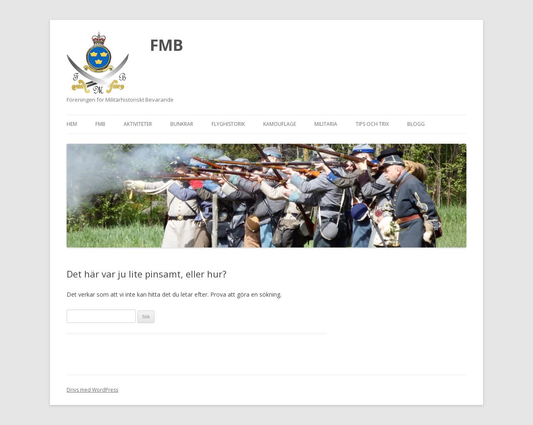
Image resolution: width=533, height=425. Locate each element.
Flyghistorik (228, 124)
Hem (72, 124)
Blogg (416, 124)
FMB (166, 44)
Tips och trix (372, 124)
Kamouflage (279, 124)
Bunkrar (181, 124)
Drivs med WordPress (92, 389)
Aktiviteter (138, 124)
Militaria (325, 124)
